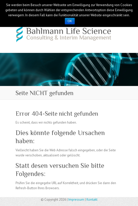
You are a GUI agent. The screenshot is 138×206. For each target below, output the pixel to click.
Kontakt (91, 199)
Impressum (76, 199)
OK (70, 21)
